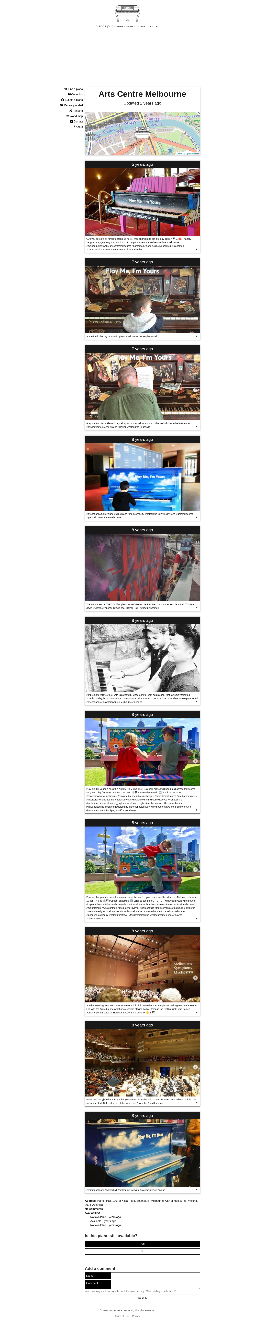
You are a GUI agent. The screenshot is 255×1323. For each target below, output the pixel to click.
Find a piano (73, 89)
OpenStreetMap (192, 154)
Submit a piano (72, 99)
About (78, 127)
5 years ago (142, 164)
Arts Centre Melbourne (142, 93)
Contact (76, 121)
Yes (142, 1243)
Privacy (136, 1316)
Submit (142, 1297)
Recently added (71, 105)
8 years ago (142, 439)
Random (76, 110)
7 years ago (142, 262)
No (142, 1251)
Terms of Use (122, 1316)
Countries (75, 94)
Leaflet (179, 154)
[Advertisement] (127, 60)
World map (74, 116)
